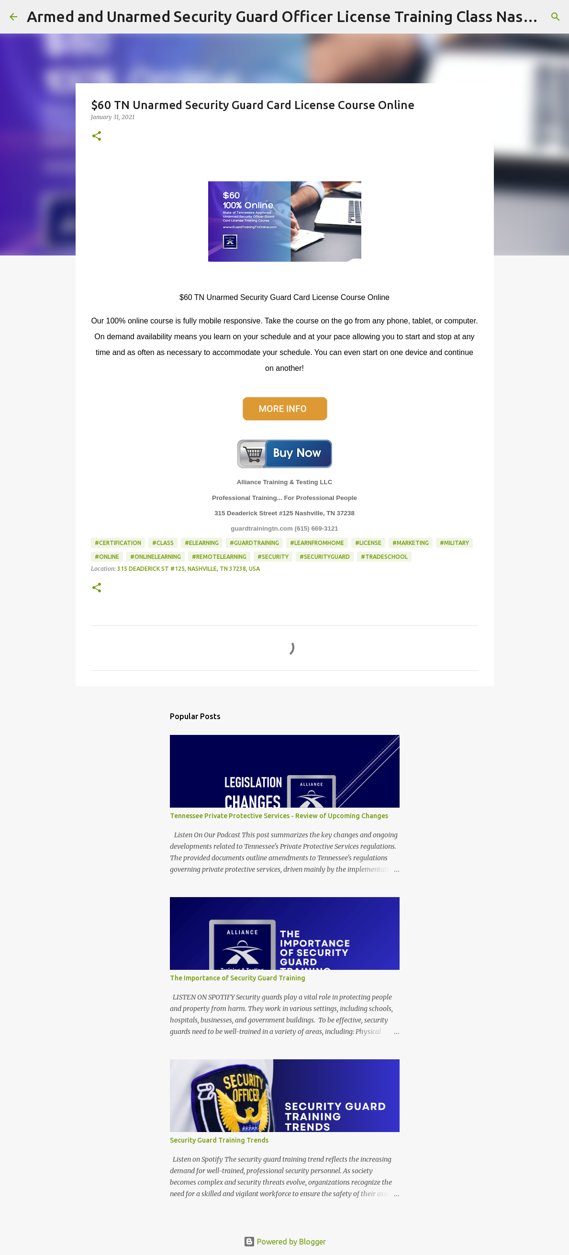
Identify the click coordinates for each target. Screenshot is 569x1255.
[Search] (555, 16)
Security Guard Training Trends (219, 1140)
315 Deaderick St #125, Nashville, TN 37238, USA (188, 569)
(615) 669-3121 (316, 528)
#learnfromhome (317, 543)
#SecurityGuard (325, 557)
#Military (454, 543)
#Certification (118, 543)
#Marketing (410, 543)
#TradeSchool (384, 557)
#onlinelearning (155, 557)
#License (368, 543)
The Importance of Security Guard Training (237, 978)
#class (163, 543)
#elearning (202, 543)
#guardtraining (254, 543)
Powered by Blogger (285, 1241)
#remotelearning (219, 557)
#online (107, 557)
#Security (273, 557)
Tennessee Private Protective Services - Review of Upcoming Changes (279, 816)
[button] (96, 136)
